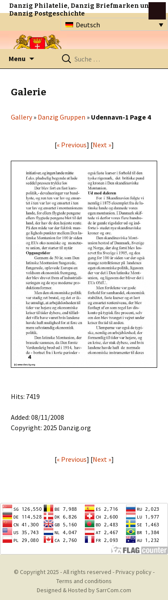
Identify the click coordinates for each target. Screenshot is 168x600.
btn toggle (157, 10)
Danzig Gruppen (61, 117)
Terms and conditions (84, 581)
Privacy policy (134, 572)
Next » (102, 144)
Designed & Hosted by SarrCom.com (84, 590)
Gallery (21, 117)
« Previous (72, 144)
